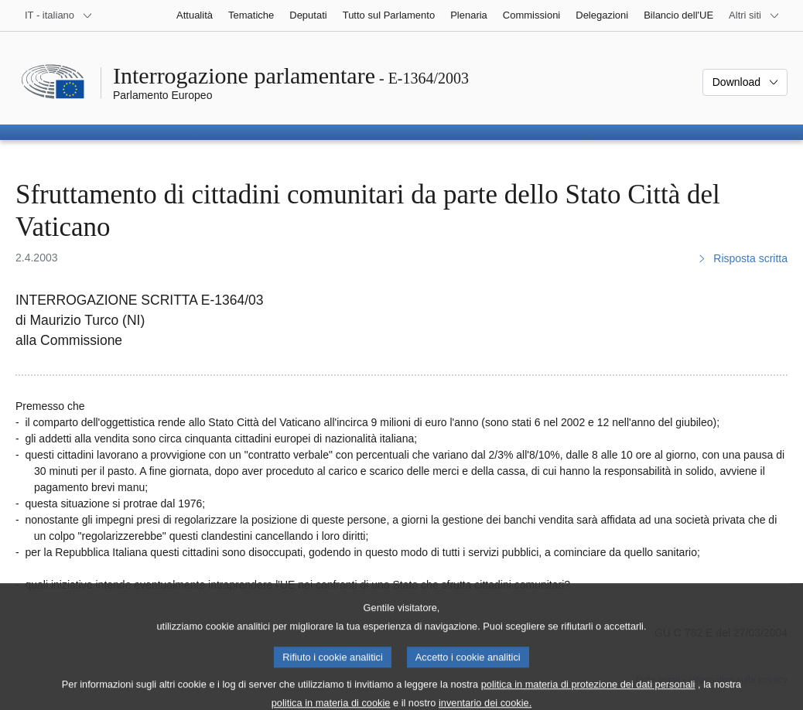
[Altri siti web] (754, 15)
